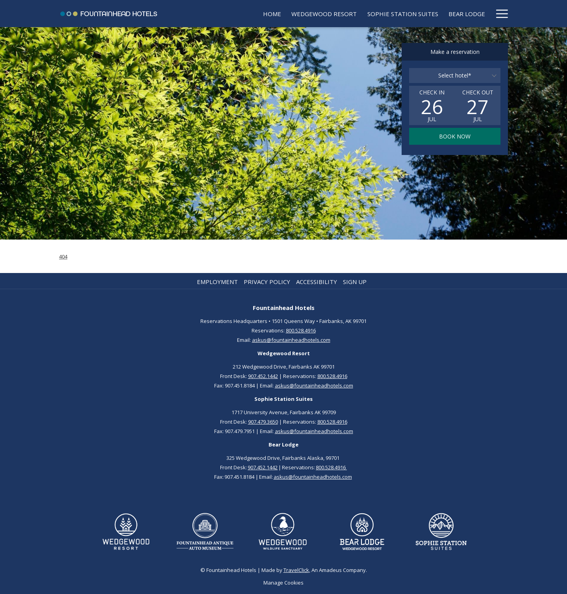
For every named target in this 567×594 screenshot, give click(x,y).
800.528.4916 (301, 330)
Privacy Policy (267, 282)
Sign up (355, 282)
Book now (455, 136)
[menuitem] (218, 13)
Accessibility (316, 282)
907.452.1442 (263, 376)
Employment (217, 282)
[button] (432, 105)
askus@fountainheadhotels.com (291, 339)
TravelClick (296, 570)
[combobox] (454, 75)
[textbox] (454, 75)
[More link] (499, 13)
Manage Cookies (283, 582)
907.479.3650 (263, 421)
